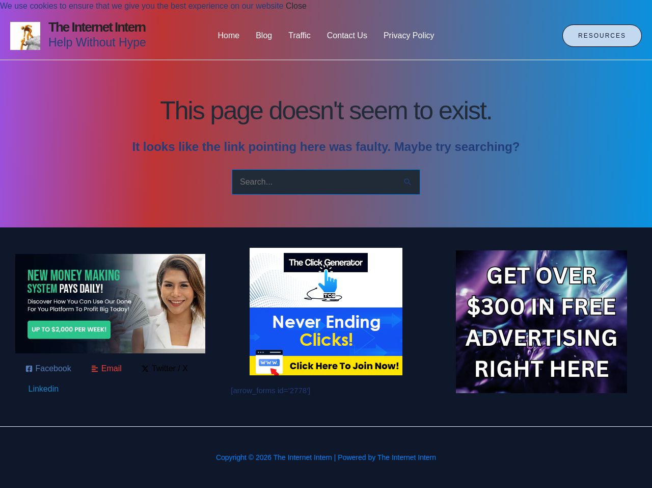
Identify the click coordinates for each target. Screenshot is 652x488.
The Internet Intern (96, 27)
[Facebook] (48, 368)
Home (229, 35)
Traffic (299, 35)
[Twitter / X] (164, 368)
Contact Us (347, 35)
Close (296, 6)
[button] (602, 35)
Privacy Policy (409, 35)
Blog (264, 35)
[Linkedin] (42, 389)
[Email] (106, 368)
